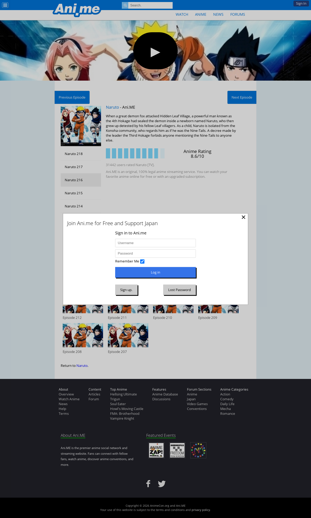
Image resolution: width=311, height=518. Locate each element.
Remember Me (127, 261)
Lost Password (179, 289)
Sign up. (126, 289)
